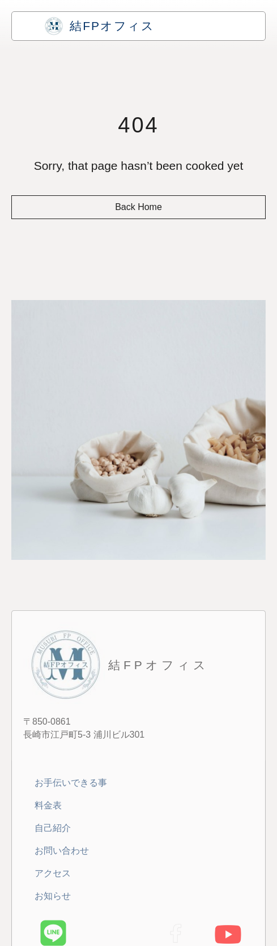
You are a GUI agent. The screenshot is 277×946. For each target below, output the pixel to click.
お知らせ (53, 896)
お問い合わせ (62, 850)
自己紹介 (53, 828)
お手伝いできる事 (71, 782)
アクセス (53, 873)
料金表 (48, 805)
